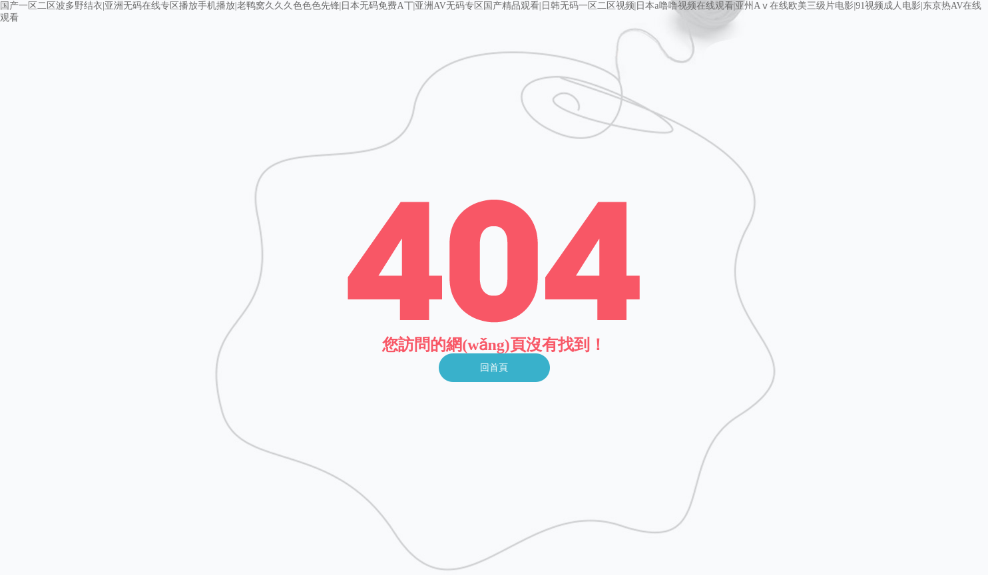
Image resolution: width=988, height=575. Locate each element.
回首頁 (494, 368)
